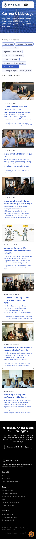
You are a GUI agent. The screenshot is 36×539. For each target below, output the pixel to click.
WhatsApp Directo (8, 514)
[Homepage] (18, 460)
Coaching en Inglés (10, 71)
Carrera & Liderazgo (10, 67)
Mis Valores (6, 479)
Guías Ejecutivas (7, 491)
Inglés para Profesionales (12, 52)
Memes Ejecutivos (8, 505)
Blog (3, 499)
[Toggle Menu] (30, 5)
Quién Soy (5, 476)
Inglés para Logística (11, 48)
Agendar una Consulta (9, 517)
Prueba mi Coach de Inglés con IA (13, 496)
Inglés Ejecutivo (25, 71)
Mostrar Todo (8, 44)
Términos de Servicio (25, 533)
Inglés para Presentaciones (13, 55)
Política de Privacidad (11, 533)
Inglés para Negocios (11, 59)
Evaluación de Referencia (10, 502)
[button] (31, 534)
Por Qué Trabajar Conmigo (11, 482)
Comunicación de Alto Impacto (14, 63)
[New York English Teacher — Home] (12, 5)
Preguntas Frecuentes (9, 494)
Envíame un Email (8, 520)
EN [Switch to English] (26, 5)
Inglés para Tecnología (24, 44)
